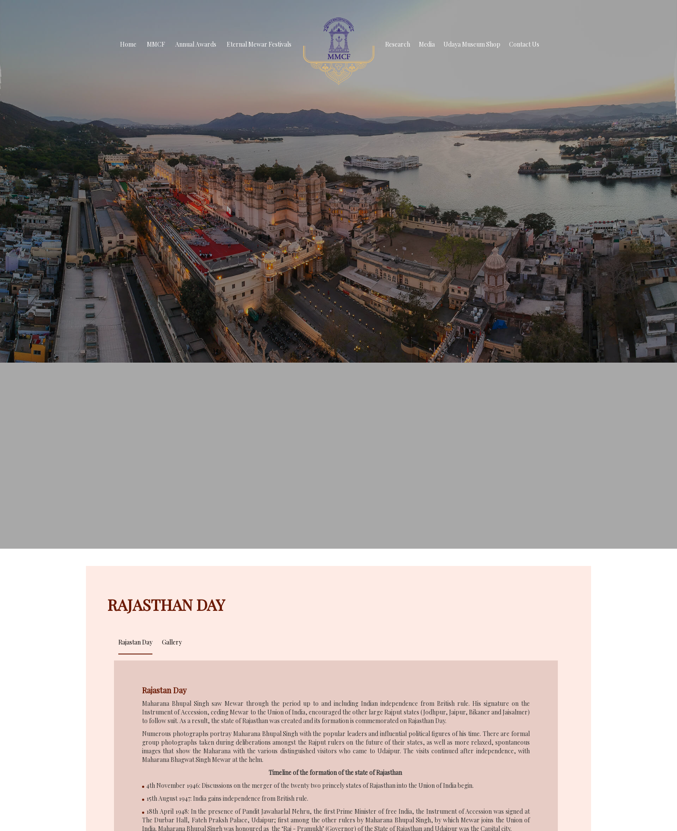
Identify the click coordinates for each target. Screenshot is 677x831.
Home (128, 44)
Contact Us (524, 44)
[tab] (135, 641)
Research (397, 44)
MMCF (156, 44)
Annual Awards (195, 44)
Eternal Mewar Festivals (259, 44)
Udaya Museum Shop (471, 44)
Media (427, 44)
